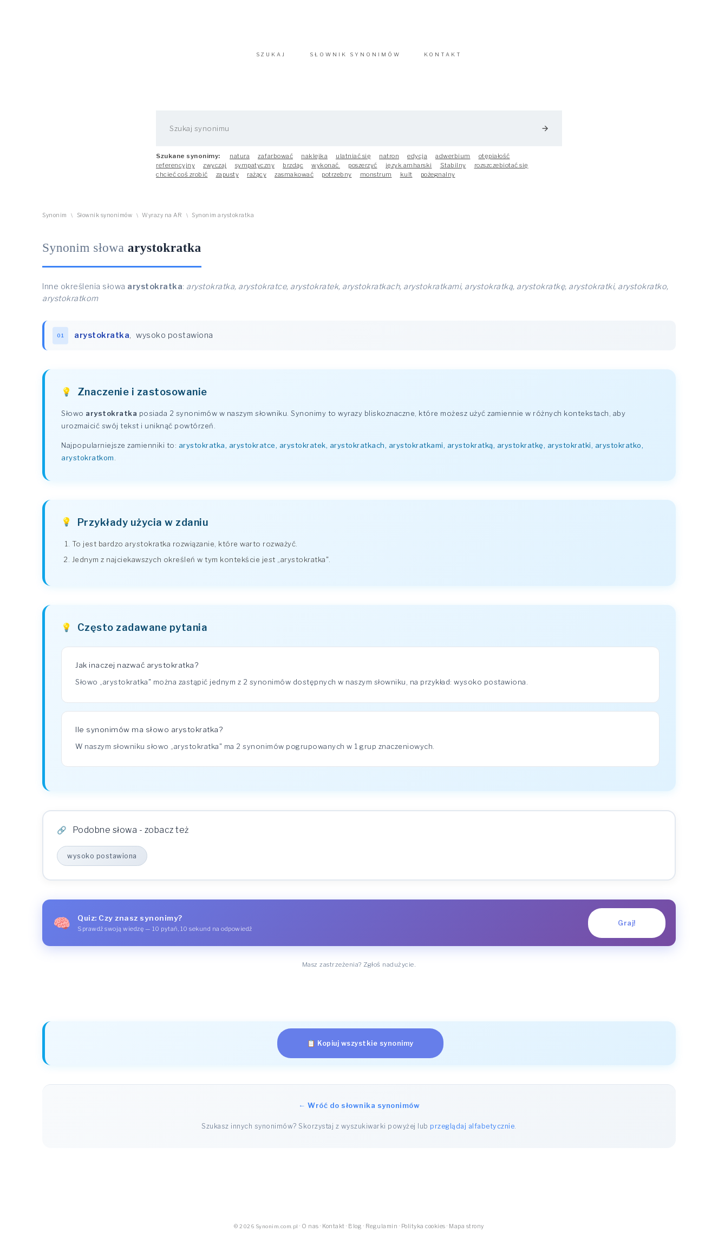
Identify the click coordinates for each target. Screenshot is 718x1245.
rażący (256, 180)
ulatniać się (353, 161)
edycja (417, 161)
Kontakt (333, 1231)
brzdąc (293, 170)
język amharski (409, 170)
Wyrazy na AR (162, 220)
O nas (310, 1231)
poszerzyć (362, 170)
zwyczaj (215, 170)
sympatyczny (255, 170)
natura (240, 161)
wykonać (325, 170)
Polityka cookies (423, 1231)
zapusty (227, 180)
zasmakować (294, 180)
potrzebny (337, 180)
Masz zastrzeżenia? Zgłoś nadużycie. (359, 970)
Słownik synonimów (105, 220)
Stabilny (453, 170)
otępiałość (494, 161)
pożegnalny (438, 180)
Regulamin (381, 1231)
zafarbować (275, 161)
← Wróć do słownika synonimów (359, 1110)
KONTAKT (443, 60)
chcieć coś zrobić (182, 180)
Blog (355, 1231)
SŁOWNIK (355, 60)
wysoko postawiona (174, 341)
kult (406, 180)
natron (389, 161)
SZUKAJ (271, 60)
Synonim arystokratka (223, 220)
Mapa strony (466, 1231)
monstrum (376, 180)
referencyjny (175, 170)
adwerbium (453, 161)
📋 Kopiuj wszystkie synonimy (360, 1049)
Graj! (627, 928)
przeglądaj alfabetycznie (472, 1131)
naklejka (314, 161)
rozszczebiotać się (501, 170)
